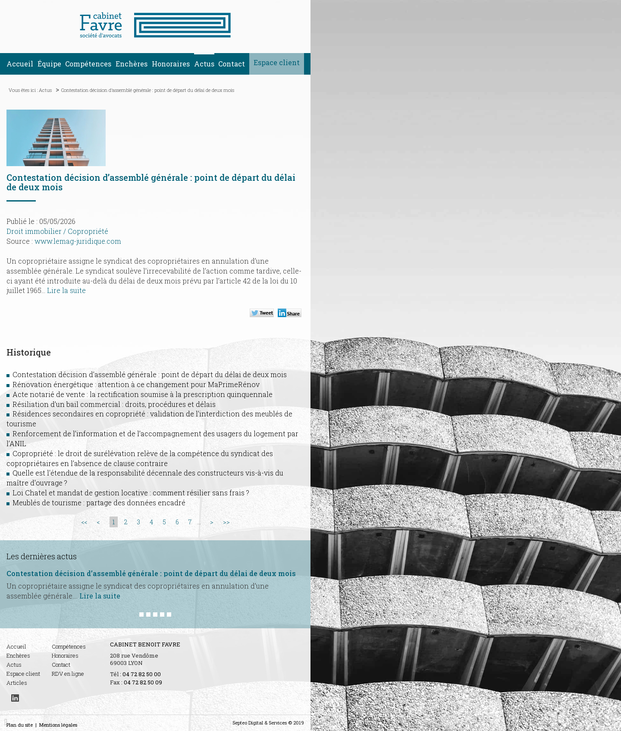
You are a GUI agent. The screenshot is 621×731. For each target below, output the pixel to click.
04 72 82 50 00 (141, 674)
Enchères (131, 63)
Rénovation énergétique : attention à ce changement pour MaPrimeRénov (136, 384)
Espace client (277, 62)
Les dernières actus (41, 556)
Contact (231, 63)
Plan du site (19, 725)
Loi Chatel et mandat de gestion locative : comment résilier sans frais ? (131, 492)
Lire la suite (66, 290)
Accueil (19, 63)
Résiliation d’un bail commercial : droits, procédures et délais (114, 404)
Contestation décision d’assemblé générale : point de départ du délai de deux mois (147, 90)
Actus (204, 63)
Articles (16, 683)
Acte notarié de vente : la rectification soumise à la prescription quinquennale (143, 394)
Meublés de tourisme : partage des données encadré (99, 502)
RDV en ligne (68, 673)
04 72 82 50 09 (143, 682)
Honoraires (171, 63)
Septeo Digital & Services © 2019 (268, 722)
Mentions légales (58, 725)
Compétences (88, 63)
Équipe (49, 63)
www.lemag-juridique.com (77, 241)
